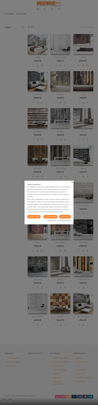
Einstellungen (33, 216)
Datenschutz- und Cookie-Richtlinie (59, 220)
